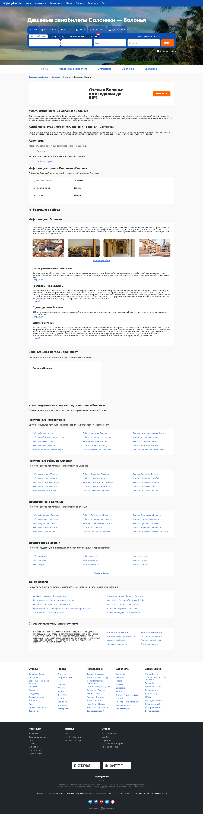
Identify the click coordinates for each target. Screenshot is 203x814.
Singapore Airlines (153, 707)
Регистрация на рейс (151, 632)
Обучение (106, 740)
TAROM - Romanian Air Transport (155, 679)
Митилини (62, 705)
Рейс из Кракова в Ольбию (145, 441)
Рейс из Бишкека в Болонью (46, 532)
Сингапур (33, 690)
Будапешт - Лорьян (96, 690)
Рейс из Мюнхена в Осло (145, 437)
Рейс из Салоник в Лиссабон (96, 474)
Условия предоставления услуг (49, 793)
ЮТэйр (148, 697)
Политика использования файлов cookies (114, 793)
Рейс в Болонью (90, 556)
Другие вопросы (149, 644)
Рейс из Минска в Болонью (45, 519)
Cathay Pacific (151, 674)
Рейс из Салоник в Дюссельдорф (98, 482)
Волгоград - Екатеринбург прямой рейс (125, 600)
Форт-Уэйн (63, 695)
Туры (31, 740)
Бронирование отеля (151, 640)
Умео (60, 681)
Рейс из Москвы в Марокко (95, 441)
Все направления (95, 711)
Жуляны (119, 684)
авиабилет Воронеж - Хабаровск (122, 608)
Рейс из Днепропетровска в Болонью (150, 532)
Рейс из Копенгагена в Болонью (98, 523)
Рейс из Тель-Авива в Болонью (97, 515)
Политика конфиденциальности (80, 793)
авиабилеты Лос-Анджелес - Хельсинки (51, 604)
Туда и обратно (38, 36)
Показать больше (101, 573)
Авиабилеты (34, 734)
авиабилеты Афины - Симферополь (49, 596)
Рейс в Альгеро (40, 556)
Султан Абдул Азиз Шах (127, 695)
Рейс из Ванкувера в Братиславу (148, 450)
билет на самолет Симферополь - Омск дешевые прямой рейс (62, 608)
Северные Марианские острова (40, 682)
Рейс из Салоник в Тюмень (145, 474)
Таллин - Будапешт (95, 674)
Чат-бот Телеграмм (74, 737)
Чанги (119, 691)
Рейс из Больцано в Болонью (96, 532)
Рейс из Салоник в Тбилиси (45, 474)
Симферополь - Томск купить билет (49, 613)
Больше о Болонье (101, 261)
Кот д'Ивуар (34, 694)
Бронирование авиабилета (120, 636)
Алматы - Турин (94, 694)
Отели (31, 744)
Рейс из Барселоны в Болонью (147, 527)
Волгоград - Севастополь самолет (123, 604)
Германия (33, 677)
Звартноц (120, 677)
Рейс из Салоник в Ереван (145, 491)
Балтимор (120, 674)
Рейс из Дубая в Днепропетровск (48, 437)
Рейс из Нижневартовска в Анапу (149, 433)
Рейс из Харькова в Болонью (46, 515)
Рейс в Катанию (140, 560)
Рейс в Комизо (140, 564)
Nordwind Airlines (153, 687)
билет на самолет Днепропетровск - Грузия (53, 600)
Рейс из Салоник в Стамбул (146, 478)
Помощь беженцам (110, 747)
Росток (61, 698)
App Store (106, 737)
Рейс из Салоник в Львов (44, 491)
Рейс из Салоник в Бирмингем (97, 486)
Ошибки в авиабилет (117, 644)
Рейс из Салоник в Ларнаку (146, 482)
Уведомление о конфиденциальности (150, 793)
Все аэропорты (123, 709)
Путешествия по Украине (113, 744)
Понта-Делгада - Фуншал (99, 687)
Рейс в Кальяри (140, 556)
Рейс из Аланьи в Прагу (44, 441)
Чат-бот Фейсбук (73, 740)
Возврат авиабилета (151, 636)
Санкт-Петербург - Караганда (95, 682)
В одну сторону (57, 36)
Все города (63, 709)
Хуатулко (62, 691)
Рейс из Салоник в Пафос (45, 486)
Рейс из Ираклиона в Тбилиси (97, 450)
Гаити (31, 704)
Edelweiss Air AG (152, 704)
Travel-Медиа (35, 750)
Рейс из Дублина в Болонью (146, 523)
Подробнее (38, 280)
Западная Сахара (37, 674)
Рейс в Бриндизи (91, 564)
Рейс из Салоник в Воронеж (96, 491)
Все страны (34, 711)
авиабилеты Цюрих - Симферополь (124, 613)
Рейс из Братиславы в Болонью (97, 519)
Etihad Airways (151, 690)
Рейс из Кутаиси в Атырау (95, 445)
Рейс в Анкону (39, 560)
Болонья (67, 77)
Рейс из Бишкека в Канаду (145, 445)
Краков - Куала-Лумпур (97, 677)
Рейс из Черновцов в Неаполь (97, 437)
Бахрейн (33, 700)
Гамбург (119, 698)
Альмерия (62, 674)
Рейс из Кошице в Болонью (45, 527)
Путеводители (35, 753)
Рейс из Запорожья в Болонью (147, 515)
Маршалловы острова (39, 707)
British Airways (151, 694)
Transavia (149, 683)
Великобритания (36, 697)
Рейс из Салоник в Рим (144, 486)
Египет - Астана (94, 700)
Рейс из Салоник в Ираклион (46, 482)
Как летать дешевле (117, 632)
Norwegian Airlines (153, 700)
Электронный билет (116, 640)
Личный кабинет (109, 734)
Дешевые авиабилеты (39, 77)
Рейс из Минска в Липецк (95, 433)
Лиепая (61, 684)
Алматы (61, 688)
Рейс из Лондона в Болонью (146, 519)
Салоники (56, 77)
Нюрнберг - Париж (96, 704)
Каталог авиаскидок (38, 737)
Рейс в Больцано (90, 560)
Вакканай (62, 702)
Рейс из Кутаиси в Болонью (45, 523)
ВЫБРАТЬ (161, 93)
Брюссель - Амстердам (97, 707)
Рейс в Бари (38, 564)
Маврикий (33, 687)
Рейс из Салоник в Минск (95, 478)
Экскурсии (33, 747)
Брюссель (120, 688)
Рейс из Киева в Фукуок (43, 433)
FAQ (67, 734)
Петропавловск (65, 677)
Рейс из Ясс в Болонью (93, 527)
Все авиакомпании (153, 711)
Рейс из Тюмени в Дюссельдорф (48, 450)
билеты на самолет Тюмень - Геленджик (126, 596)
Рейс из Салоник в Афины (45, 478)
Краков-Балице (123, 705)
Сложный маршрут (77, 36)
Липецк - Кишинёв (95, 697)
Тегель (119, 681)
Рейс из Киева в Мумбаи (44, 445)
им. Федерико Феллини (127, 702)
